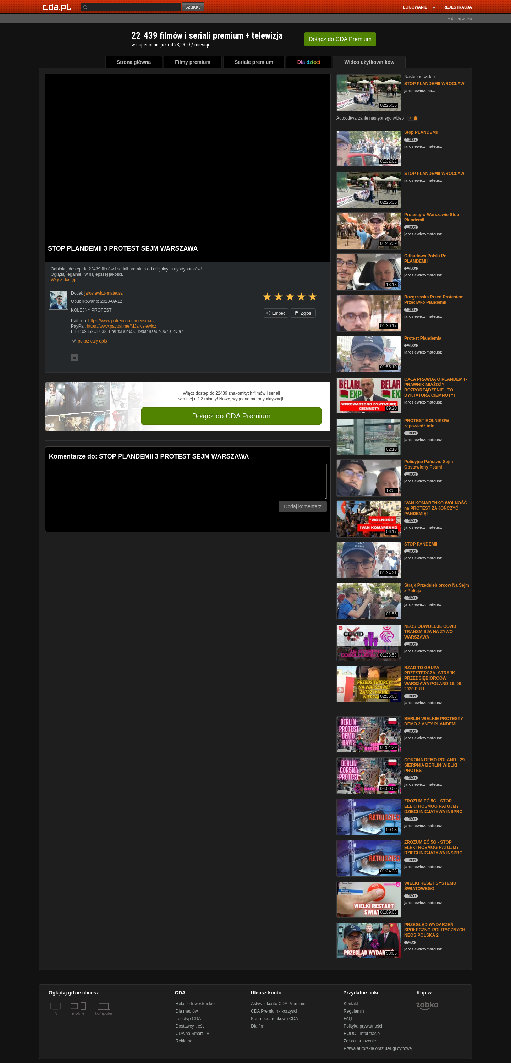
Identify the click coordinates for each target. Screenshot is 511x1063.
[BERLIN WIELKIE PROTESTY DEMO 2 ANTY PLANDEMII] (368, 734)
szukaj (193, 7)
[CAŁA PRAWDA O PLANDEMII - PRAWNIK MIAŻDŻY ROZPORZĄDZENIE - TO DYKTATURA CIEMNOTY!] (368, 395)
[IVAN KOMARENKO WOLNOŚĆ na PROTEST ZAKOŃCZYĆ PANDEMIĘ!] (368, 518)
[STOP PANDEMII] (368, 559)
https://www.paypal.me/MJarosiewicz (121, 326)
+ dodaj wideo (460, 18)
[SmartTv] (84, 1017)
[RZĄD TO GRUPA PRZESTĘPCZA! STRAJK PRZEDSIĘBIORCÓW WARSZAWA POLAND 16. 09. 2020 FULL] (368, 683)
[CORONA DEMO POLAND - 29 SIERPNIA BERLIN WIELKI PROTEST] (368, 775)
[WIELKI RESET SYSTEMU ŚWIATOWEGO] (368, 899)
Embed (275, 313)
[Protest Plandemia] (368, 354)
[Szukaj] (131, 6)
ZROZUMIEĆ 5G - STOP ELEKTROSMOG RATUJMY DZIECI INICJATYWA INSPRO (433, 806)
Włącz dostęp (63, 279)
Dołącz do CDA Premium (231, 416)
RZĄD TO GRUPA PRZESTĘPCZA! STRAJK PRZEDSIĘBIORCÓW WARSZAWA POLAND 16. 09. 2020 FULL (433, 678)
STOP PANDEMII (420, 544)
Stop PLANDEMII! (422, 132)
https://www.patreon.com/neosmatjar (122, 320)
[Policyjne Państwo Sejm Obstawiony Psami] (368, 477)
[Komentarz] (188, 481)
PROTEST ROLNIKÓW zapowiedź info (426, 423)
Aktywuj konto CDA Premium (278, 1003)
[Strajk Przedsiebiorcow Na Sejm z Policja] (368, 601)
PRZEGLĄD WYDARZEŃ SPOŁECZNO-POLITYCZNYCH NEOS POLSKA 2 (434, 930)
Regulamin (354, 1011)
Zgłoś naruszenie (360, 1041)
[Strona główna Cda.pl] (58, 6)
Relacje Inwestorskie (195, 1003)
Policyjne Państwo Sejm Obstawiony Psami (428, 464)
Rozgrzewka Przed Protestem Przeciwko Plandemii (433, 300)
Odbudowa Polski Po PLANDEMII (425, 258)
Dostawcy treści (190, 1026)
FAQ (348, 1018)
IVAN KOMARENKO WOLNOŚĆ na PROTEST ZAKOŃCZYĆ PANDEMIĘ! (435, 508)
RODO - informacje (362, 1033)
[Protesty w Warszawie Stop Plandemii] (368, 230)
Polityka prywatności (363, 1026)
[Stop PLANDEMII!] (368, 148)
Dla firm (258, 1026)
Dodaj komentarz (303, 506)
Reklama (184, 1041)
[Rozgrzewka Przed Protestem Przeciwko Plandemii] (368, 312)
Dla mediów (187, 1011)
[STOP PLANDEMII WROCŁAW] (368, 92)
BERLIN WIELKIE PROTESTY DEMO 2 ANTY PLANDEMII (433, 721)
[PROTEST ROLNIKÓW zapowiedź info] (368, 436)
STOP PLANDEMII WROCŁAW (434, 83)
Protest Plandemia (422, 338)
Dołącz (340, 39)
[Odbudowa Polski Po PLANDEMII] (368, 271)
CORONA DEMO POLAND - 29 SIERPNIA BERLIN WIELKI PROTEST (434, 765)
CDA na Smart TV (192, 1033)
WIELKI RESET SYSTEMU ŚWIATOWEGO (430, 886)
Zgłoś (303, 313)
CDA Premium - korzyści (274, 1011)
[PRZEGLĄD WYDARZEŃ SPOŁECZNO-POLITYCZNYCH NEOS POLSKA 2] (368, 940)
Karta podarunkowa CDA (274, 1018)
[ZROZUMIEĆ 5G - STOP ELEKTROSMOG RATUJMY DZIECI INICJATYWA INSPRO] (368, 816)
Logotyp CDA (188, 1018)
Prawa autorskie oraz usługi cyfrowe (378, 1048)
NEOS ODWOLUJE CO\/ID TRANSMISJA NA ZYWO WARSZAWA (430, 632)
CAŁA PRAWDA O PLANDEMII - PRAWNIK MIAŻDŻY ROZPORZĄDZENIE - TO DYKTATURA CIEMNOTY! (435, 387)
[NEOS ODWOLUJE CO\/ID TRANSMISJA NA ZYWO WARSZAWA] (368, 642)
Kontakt (351, 1003)
